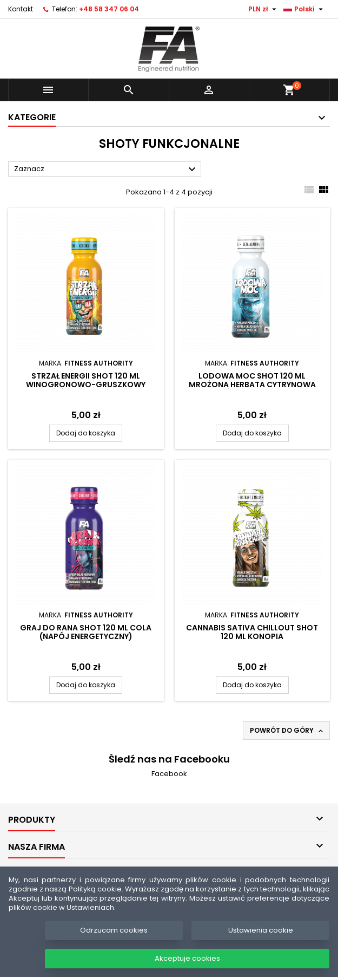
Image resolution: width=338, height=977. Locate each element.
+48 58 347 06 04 (109, 9)
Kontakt (20, 9)
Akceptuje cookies (187, 958)
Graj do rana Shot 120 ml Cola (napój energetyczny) (85, 632)
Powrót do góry (287, 730)
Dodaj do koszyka (85, 433)
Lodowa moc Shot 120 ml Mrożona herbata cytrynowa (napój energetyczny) (252, 384)
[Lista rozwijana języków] (304, 9)
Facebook (169, 773)
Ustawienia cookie (260, 930)
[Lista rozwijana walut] (263, 9)
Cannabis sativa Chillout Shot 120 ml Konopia (252, 632)
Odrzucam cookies (114, 930)
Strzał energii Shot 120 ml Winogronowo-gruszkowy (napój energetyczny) (85, 384)
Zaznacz (106, 169)
